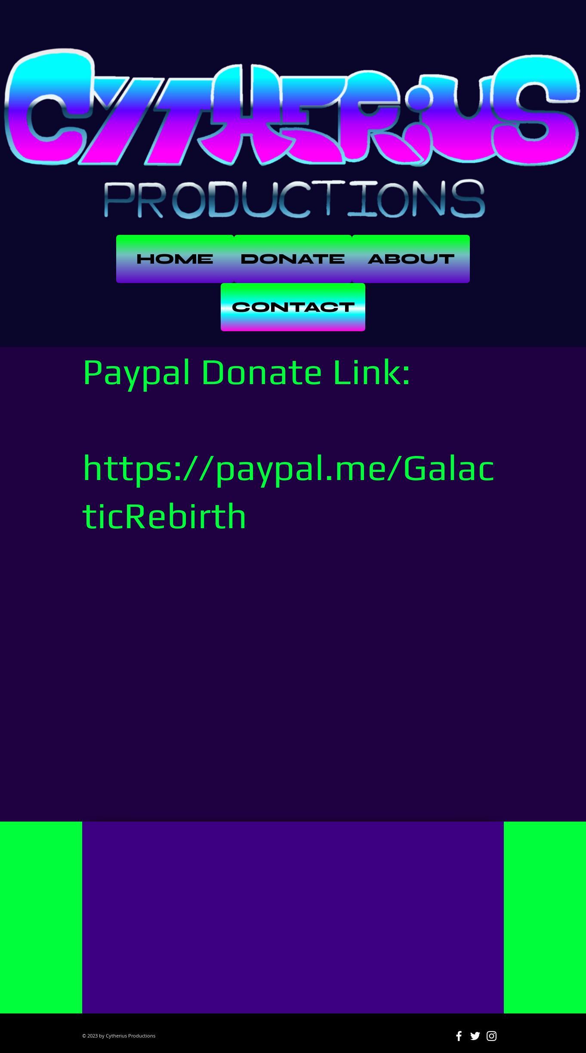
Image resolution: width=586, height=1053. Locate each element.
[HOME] (175, 259)
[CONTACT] (293, 307)
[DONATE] (293, 259)
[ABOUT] (411, 259)
